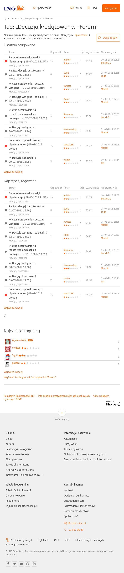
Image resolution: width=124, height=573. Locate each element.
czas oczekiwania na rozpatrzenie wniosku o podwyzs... (28, 114)
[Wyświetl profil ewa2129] (68, 144)
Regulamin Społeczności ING (19, 395)
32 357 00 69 (75, 529)
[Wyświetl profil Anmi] (66, 99)
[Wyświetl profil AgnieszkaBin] (19, 340)
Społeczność (44, 8)
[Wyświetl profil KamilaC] (105, 117)
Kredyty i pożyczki (18, 104)
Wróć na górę (62, 419)
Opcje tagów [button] (110, 37)
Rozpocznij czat (77, 523)
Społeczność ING (5, 18)
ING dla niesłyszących (21, 540)
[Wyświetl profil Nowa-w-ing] (70, 129)
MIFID (57, 540)
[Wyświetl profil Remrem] (68, 114)
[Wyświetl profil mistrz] (67, 160)
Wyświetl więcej (13, 171)
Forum (78, 8)
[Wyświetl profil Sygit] (66, 72)
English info (43, 540)
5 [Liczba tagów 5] (118, 341)
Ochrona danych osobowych (89, 540)
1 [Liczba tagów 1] (118, 349)
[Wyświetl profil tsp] (102, 163)
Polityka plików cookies (17, 544)
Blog (94, 8)
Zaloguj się (111, 8)
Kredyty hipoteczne (19, 65)
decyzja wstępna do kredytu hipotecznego (25, 144)
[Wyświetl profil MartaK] (104, 89)
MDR (67, 540)
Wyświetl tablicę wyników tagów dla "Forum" (30, 377)
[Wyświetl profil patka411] (106, 62)
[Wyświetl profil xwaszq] (67, 85)
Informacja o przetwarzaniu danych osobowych (64, 395)
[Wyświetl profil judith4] (67, 59)
